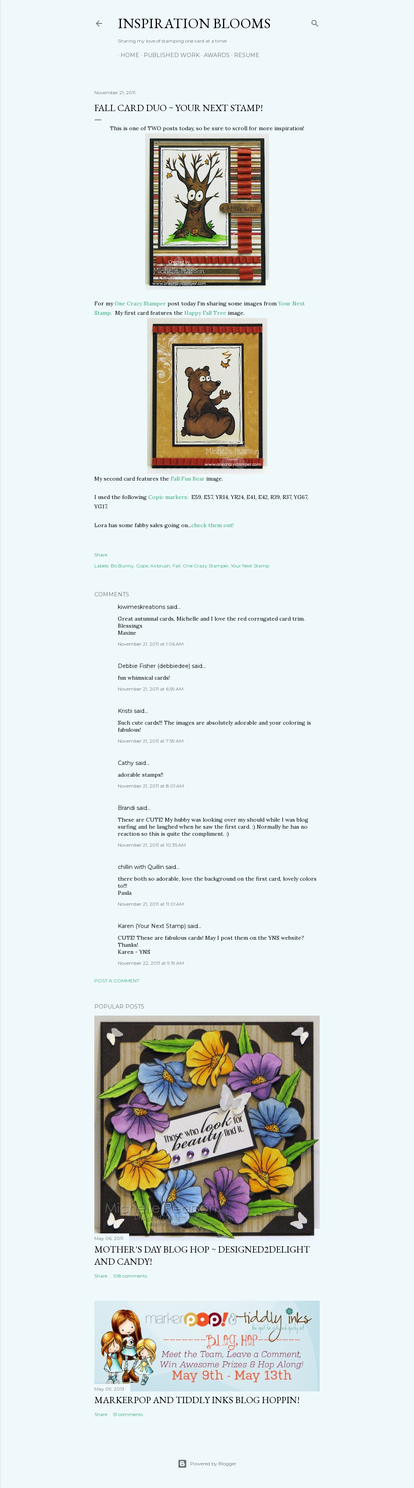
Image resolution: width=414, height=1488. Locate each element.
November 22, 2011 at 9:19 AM (151, 963)
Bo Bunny (122, 566)
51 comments (128, 1414)
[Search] (315, 21)
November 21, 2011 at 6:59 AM (151, 689)
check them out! (212, 525)
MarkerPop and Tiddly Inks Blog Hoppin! (197, 1400)
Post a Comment (116, 981)
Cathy (126, 762)
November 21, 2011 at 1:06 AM (151, 644)
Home (127, 55)
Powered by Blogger (207, 1463)
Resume (244, 55)
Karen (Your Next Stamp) (152, 926)
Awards (214, 55)
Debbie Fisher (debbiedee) (154, 666)
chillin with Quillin (141, 867)
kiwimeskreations (141, 606)
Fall (176, 566)
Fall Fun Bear (187, 478)
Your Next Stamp (250, 566)
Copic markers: (168, 497)
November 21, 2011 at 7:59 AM (151, 741)
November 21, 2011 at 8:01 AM (151, 786)
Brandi (126, 807)
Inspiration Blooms (194, 23)
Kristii (125, 710)
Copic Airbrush (153, 566)
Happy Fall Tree (205, 312)
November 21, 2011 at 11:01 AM (151, 904)
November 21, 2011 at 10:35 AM (152, 845)
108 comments (130, 1276)
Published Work (169, 55)
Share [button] (100, 555)
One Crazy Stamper (140, 303)
